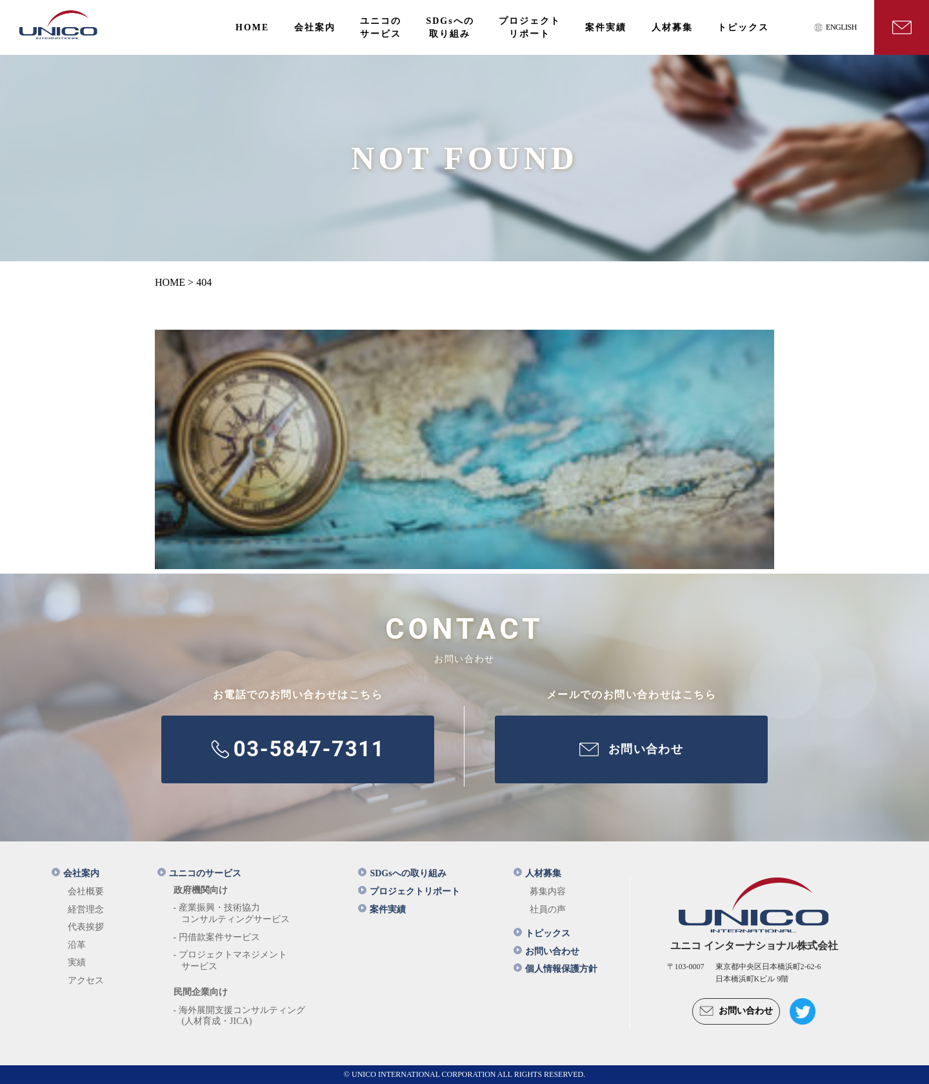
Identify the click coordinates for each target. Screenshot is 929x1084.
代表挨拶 (86, 927)
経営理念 (86, 909)
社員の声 (548, 909)
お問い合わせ (546, 951)
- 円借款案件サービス (217, 937)
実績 (77, 962)
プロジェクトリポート (409, 891)
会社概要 (86, 891)
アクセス (86, 980)
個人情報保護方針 (555, 969)
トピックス (542, 933)
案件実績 (382, 909)
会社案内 (75, 873)
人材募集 (537, 873)
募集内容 (548, 891)
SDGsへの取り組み (402, 873)
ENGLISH (841, 27)
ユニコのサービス (199, 873)
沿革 (77, 945)
